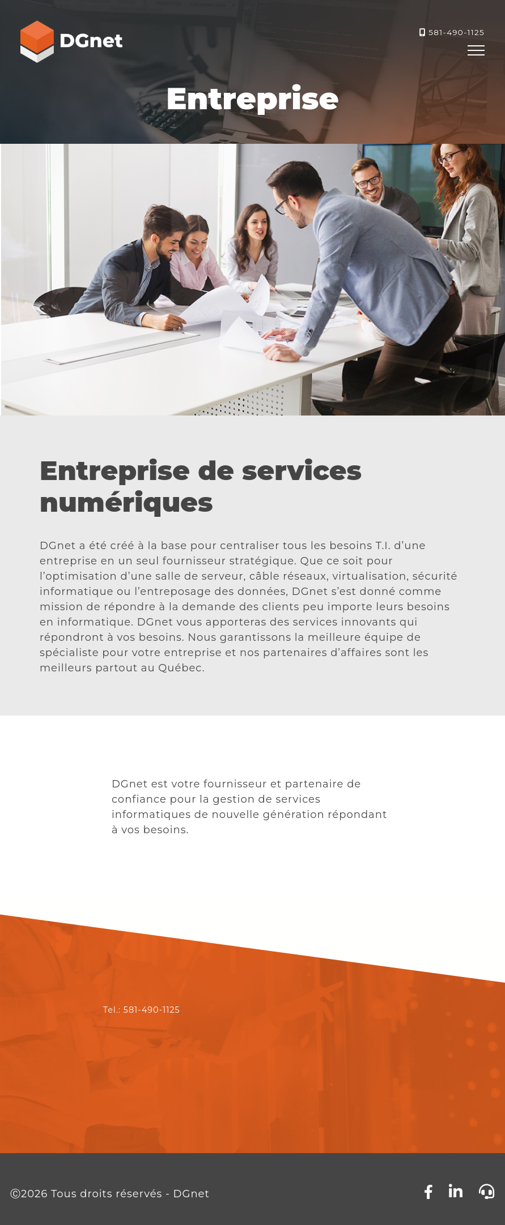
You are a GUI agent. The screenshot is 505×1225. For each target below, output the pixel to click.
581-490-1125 (456, 32)
